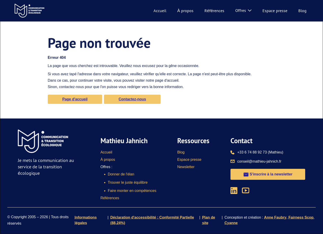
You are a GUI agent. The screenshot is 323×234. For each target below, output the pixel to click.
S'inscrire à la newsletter (267, 174)
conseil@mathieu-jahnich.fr (259, 161)
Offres (243, 10)
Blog (302, 10)
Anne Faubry (275, 217)
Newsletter (186, 167)
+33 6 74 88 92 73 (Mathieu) (260, 152)
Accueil (160, 10)
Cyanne (231, 223)
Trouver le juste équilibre (128, 182)
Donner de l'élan (121, 174)
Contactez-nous (132, 99)
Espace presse (274, 10)
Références (214, 10)
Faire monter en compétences (132, 191)
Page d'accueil (75, 99)
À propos (185, 10)
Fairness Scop (301, 217)
